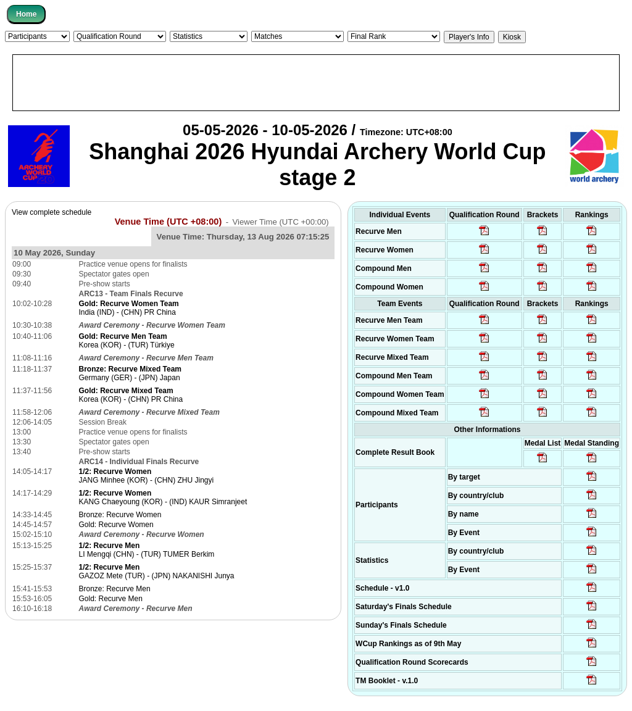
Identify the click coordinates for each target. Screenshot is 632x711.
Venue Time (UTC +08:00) (168, 222)
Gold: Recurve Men (111, 598)
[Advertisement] (316, 82)
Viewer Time (280, 222)
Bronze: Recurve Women (120, 514)
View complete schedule (51, 212)
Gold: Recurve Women (116, 524)
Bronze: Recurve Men (115, 588)
